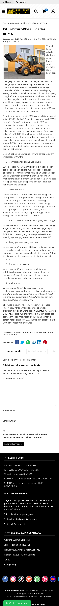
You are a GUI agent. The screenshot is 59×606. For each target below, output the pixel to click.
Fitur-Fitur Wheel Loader (26, 332)
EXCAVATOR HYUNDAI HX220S (20, 465)
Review (15, 41)
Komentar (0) (13, 351)
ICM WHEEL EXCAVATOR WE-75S (21, 470)
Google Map (10, 564)
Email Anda (9, 421)
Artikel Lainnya (37, 351)
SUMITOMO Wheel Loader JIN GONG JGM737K (28, 478)
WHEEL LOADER (42, 332)
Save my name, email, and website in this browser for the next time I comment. (25, 436)
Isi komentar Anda (13, 378)
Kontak (21, 2)
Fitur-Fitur (11, 332)
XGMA (13, 96)
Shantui (40, 311)
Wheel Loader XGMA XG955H (19, 474)
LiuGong (7, 314)
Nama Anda (9, 410)
